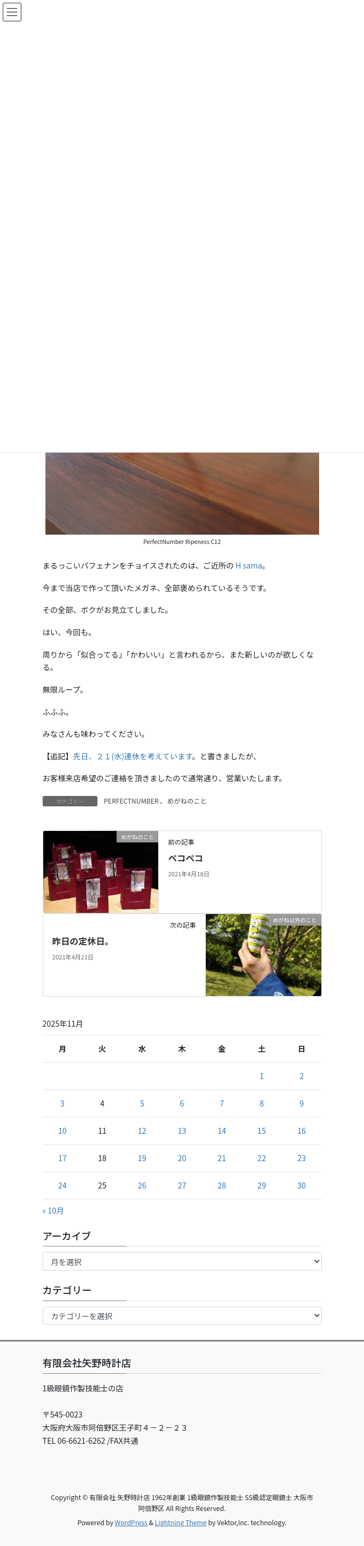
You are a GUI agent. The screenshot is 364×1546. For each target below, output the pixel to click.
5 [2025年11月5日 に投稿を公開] (142, 1103)
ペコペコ (185, 857)
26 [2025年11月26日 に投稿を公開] (142, 1185)
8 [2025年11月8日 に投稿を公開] (261, 1103)
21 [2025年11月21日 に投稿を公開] (222, 1157)
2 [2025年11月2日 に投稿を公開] (301, 1075)
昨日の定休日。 (82, 940)
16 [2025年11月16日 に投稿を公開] (301, 1130)
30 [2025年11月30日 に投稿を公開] (301, 1185)
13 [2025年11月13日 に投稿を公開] (182, 1130)
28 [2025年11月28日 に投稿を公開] (222, 1185)
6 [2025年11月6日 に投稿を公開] (182, 1103)
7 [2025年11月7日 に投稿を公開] (221, 1103)
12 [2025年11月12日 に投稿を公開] (142, 1130)
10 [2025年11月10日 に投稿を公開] (62, 1130)
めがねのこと (187, 800)
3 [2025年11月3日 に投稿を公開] (62, 1103)
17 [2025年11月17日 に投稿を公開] (62, 1157)
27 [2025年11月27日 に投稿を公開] (182, 1185)
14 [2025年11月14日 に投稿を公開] (222, 1130)
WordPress (131, 1522)
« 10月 (53, 1210)
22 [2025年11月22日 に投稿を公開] (261, 1157)
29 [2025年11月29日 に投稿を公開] (261, 1185)
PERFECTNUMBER (131, 800)
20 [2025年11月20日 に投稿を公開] (182, 1157)
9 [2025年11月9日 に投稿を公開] (301, 1103)
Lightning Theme (181, 1522)
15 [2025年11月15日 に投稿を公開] (261, 1130)
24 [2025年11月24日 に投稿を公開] (62, 1185)
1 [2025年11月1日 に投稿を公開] (261, 1075)
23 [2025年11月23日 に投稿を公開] (301, 1157)
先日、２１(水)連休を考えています (132, 756)
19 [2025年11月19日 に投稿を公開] (142, 1157)
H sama (248, 565)
